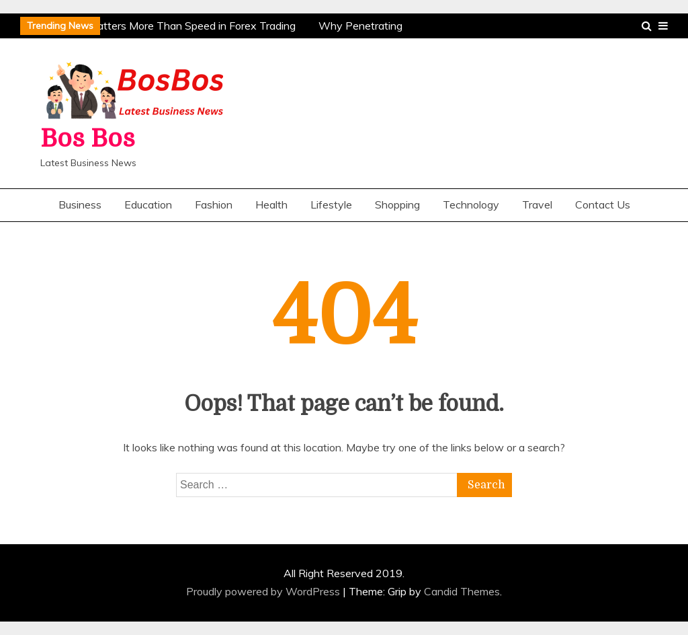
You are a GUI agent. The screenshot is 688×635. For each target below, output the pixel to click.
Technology (471, 204)
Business (79, 204)
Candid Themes (462, 591)
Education (148, 204)
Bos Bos (87, 139)
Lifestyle (331, 204)
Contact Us (602, 204)
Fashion (213, 204)
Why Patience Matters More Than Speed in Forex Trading (156, 25)
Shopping (397, 204)
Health (271, 204)
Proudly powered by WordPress (264, 591)
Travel (537, 204)
